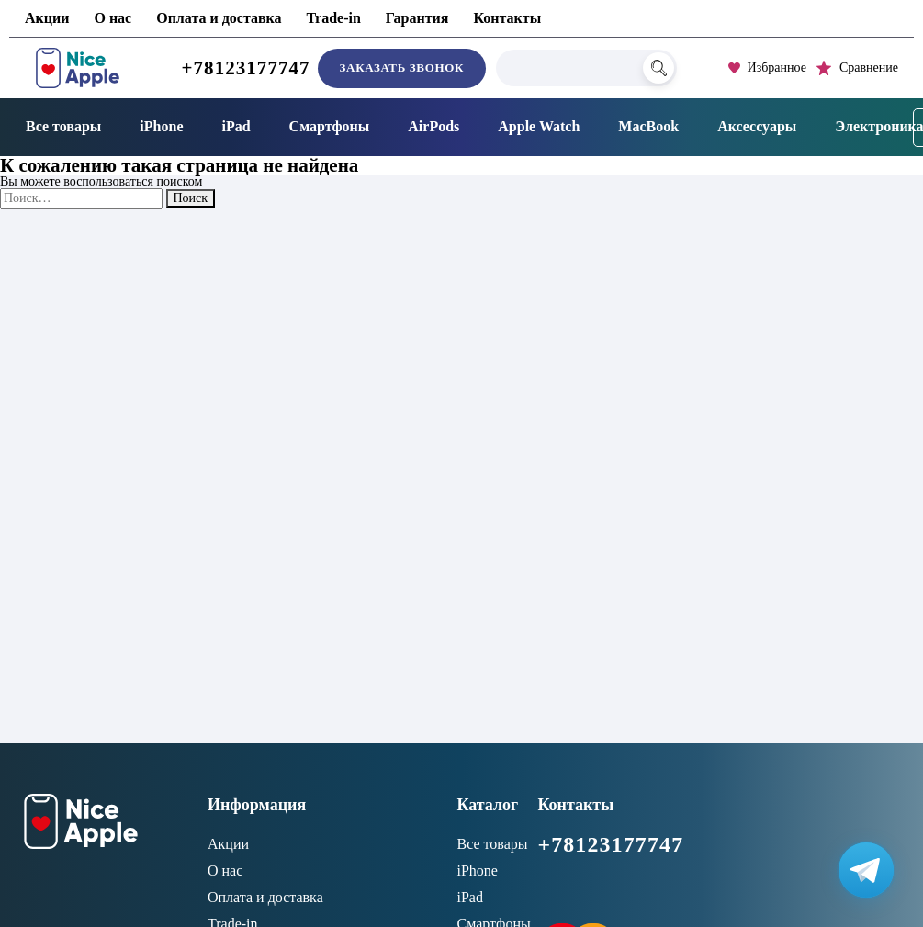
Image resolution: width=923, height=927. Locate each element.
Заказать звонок (402, 67)
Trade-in (334, 18)
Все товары (63, 126)
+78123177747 (246, 68)
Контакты (507, 18)
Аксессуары (756, 126)
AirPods (433, 126)
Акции (47, 18)
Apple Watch (539, 126)
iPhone (161, 126)
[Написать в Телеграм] (866, 870)
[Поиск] (658, 68)
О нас (112, 18)
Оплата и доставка (218, 18)
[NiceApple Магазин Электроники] (77, 68)
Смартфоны (329, 126)
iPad (235, 126)
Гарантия (417, 18)
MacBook (648, 126)
